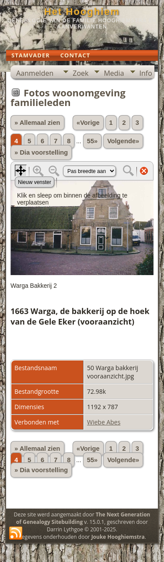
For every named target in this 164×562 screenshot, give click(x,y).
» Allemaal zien (37, 122)
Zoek (80, 73)
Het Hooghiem (82, 11)
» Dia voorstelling (41, 152)
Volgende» (123, 141)
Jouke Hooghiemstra (118, 537)
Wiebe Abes (103, 422)
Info (146, 73)
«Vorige (88, 122)
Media (114, 73)
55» (92, 141)
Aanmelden (34, 73)
